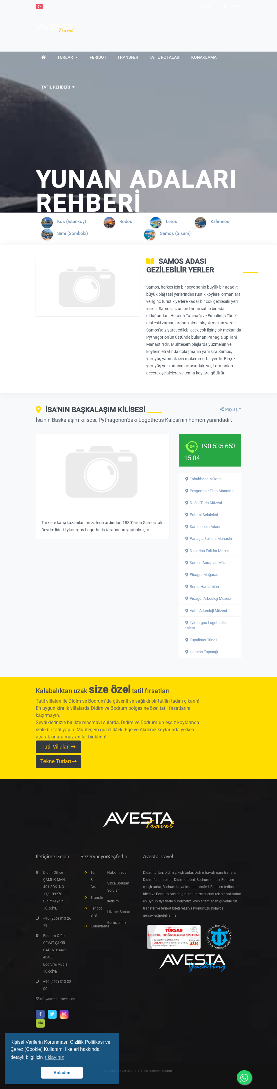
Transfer (94, 898)
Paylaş (228, 409)
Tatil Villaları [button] (58, 747)
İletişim (113, 901)
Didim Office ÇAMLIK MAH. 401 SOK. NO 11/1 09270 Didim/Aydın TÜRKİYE (54, 890)
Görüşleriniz (116, 923)
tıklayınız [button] (54, 1057)
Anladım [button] (62, 1072)
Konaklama (94, 926)
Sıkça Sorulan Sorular (118, 887)
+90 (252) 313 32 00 (57, 985)
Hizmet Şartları (119, 912)
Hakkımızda (117, 872)
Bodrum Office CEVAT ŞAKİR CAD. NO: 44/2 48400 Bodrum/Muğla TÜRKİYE (55, 954)
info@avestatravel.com (58, 999)
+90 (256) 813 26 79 (57, 922)
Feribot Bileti (94, 912)
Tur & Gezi (94, 879)
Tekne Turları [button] (58, 761)
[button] (43, 6)
